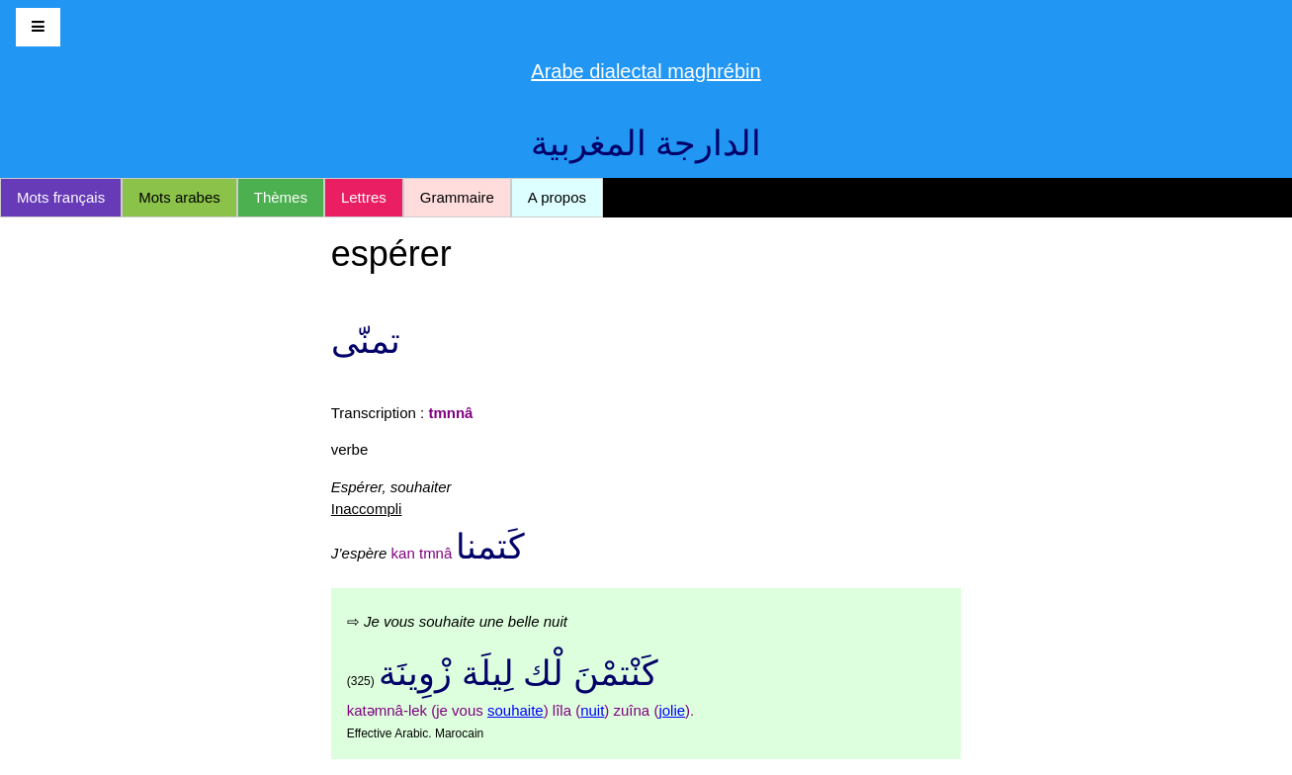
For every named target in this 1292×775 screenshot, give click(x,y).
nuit (592, 710)
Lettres (364, 197)
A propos (557, 197)
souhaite (515, 710)
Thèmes (280, 197)
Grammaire (457, 197)
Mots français (61, 197)
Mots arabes (179, 197)
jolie (671, 710)
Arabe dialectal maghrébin (645, 71)
